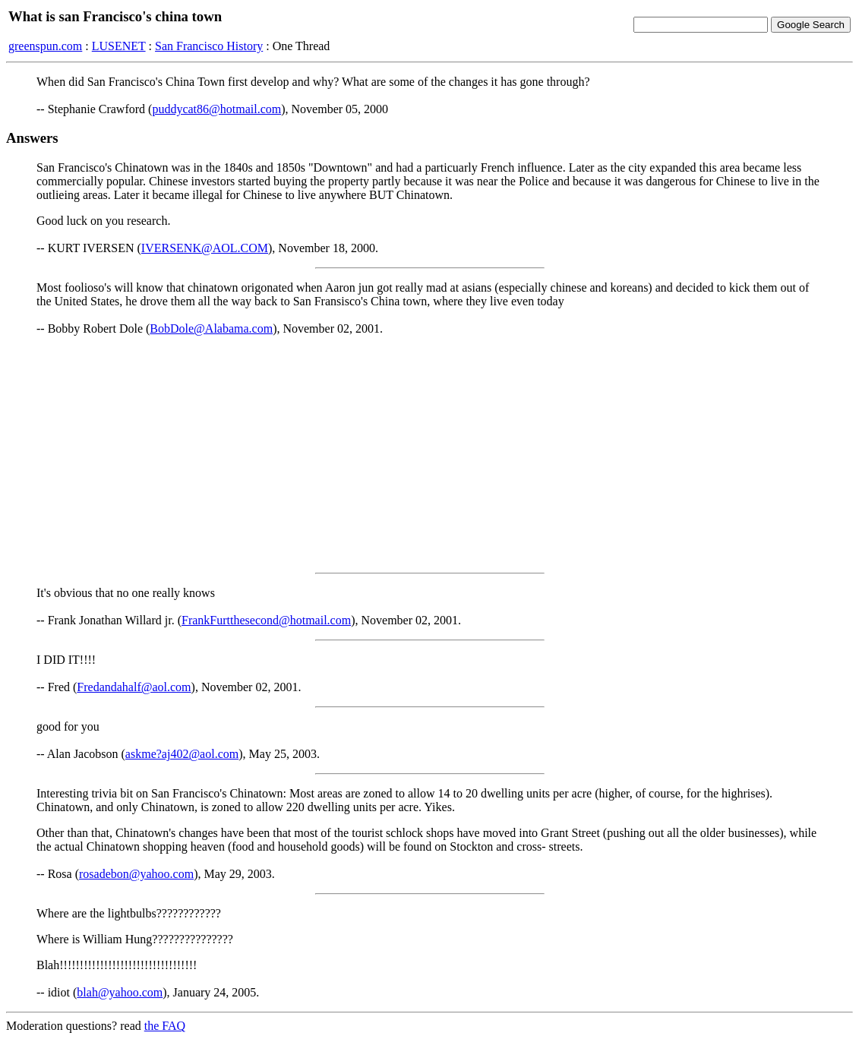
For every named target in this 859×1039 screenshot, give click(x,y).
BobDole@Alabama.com (211, 328)
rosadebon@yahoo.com (136, 873)
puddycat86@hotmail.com (216, 109)
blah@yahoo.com (120, 992)
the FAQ (164, 1025)
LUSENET (119, 45)
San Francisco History (209, 45)
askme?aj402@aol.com (181, 753)
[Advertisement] (429, 454)
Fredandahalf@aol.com (134, 687)
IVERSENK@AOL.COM (204, 248)
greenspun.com (45, 45)
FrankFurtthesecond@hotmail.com (266, 620)
